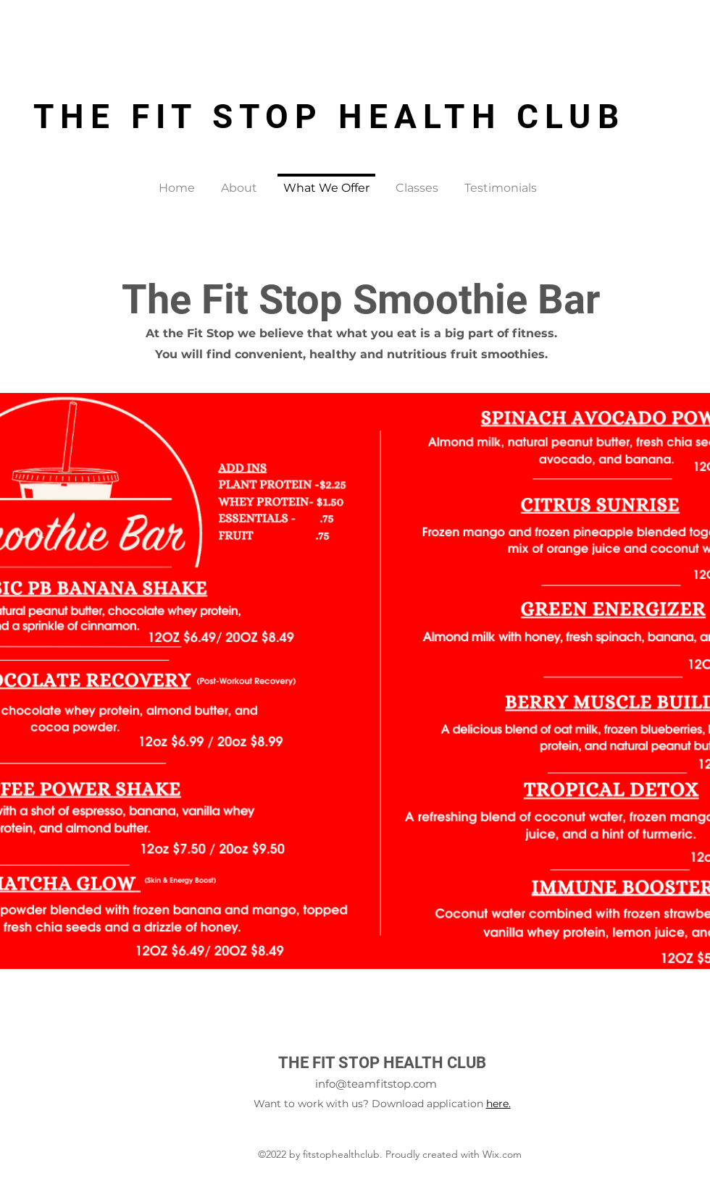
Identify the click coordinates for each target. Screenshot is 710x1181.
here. (498, 1103)
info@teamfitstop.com (376, 1084)
